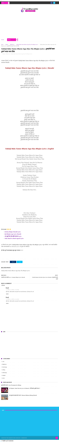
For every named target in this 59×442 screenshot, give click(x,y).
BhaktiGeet (12, 44)
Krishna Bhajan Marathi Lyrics (13, 232)
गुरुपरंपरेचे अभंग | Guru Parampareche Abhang (11, 385)
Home (2, 39)
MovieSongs (4, 367)
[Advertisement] (29, 25)
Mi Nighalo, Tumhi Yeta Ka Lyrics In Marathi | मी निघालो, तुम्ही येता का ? (24, 388)
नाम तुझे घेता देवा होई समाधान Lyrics (13, 236)
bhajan (6, 44)
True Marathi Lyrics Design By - (14, 438)
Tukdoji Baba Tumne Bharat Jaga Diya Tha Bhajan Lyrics (27, 44)
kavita (3, 378)
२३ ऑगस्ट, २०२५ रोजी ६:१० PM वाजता (12, 299)
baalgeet (3, 375)
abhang (3, 370)
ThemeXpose (24, 438)
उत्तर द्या (7, 294)
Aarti (3, 361)
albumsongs (4, 373)
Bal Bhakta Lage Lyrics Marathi (13, 234)
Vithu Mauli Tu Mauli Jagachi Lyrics (14, 238)
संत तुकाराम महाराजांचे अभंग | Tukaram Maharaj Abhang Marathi (23, 395)
